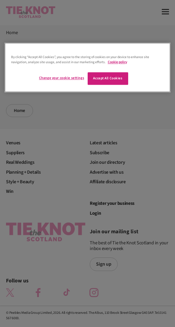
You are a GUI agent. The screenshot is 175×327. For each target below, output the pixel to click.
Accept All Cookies (107, 78)
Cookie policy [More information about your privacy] (117, 62)
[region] (88, 67)
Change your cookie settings (61, 78)
